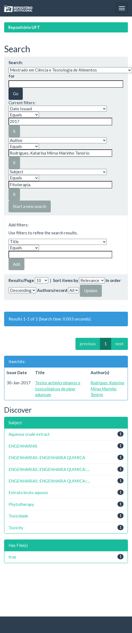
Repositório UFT (24, 27)
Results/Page (21, 280)
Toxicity (16, 527)
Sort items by (65, 280)
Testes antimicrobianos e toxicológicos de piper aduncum (57, 388)
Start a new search (29, 206)
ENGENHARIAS (23, 445)
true (12, 556)
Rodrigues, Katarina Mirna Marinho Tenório (107, 388)
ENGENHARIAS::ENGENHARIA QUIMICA (47, 457)
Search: (16, 62)
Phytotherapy (21, 504)
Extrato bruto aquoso (28, 492)
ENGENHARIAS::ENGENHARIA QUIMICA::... (49, 469)
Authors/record (52, 290)
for (12, 75)
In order (113, 280)
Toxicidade (18, 515)
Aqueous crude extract (29, 434)
